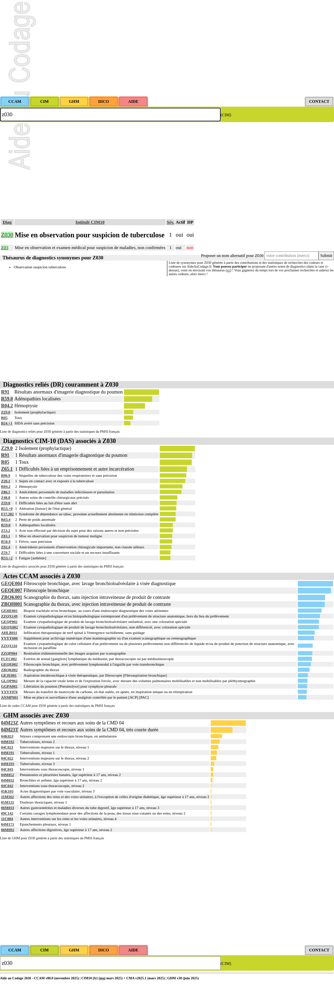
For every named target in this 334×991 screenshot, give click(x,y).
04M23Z (10, 722)
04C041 (7, 769)
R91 (5, 392)
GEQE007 (11, 590)
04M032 (7, 780)
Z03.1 (5, 536)
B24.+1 (6, 423)
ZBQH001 (11, 604)
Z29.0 (5, 412)
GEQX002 (9, 627)
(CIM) (226, 114)
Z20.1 (5, 481)
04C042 (7, 786)
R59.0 (7, 398)
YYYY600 (9, 638)
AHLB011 (9, 633)
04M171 (7, 824)
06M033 (7, 808)
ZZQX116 (9, 646)
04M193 (7, 764)
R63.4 (5, 519)
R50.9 (5, 541)
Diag (7, 222)
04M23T (10, 729)
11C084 (7, 819)
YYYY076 (9, 692)
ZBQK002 (9, 670)
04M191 (7, 753)
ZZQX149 (9, 616)
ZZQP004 (9, 653)
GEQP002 (9, 622)
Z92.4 (5, 547)
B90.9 (5, 475)
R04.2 (7, 405)
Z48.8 (5, 497)
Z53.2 (5, 530)
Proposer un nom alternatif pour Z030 (232, 255)
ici (228, 270)
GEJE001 (9, 675)
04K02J (7, 736)
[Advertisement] (167, 48)
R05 (4, 418)
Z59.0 (5, 503)
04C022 (7, 758)
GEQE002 (9, 664)
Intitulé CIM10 (89, 222)
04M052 (7, 775)
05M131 (7, 802)
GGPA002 (9, 686)
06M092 (7, 830)
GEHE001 (9, 610)
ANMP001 (9, 697)
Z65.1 (7, 469)
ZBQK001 (11, 597)
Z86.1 (5, 492)
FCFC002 (9, 659)
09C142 (7, 813)
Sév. (170, 222)
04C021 (7, 747)
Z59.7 (5, 552)
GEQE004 (11, 583)
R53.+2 (6, 558)
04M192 (7, 742)
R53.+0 (6, 508)
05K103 (7, 791)
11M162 (7, 797)
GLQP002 (9, 681)
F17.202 (7, 514)
